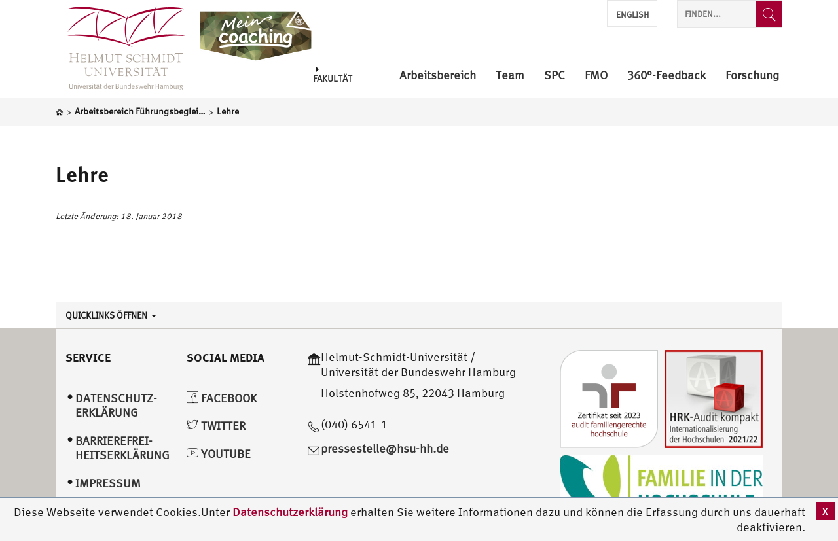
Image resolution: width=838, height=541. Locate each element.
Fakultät (332, 75)
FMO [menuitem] (596, 75)
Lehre (82, 174)
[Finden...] (769, 14)
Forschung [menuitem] (752, 75)
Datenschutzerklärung (290, 512)
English (632, 14)
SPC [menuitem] (554, 75)
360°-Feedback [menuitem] (666, 75)
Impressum (108, 483)
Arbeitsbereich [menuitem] (437, 75)
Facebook (222, 398)
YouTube (219, 454)
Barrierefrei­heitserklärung (122, 448)
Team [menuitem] (510, 75)
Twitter (216, 425)
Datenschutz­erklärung (116, 405)
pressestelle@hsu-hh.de (385, 448)
